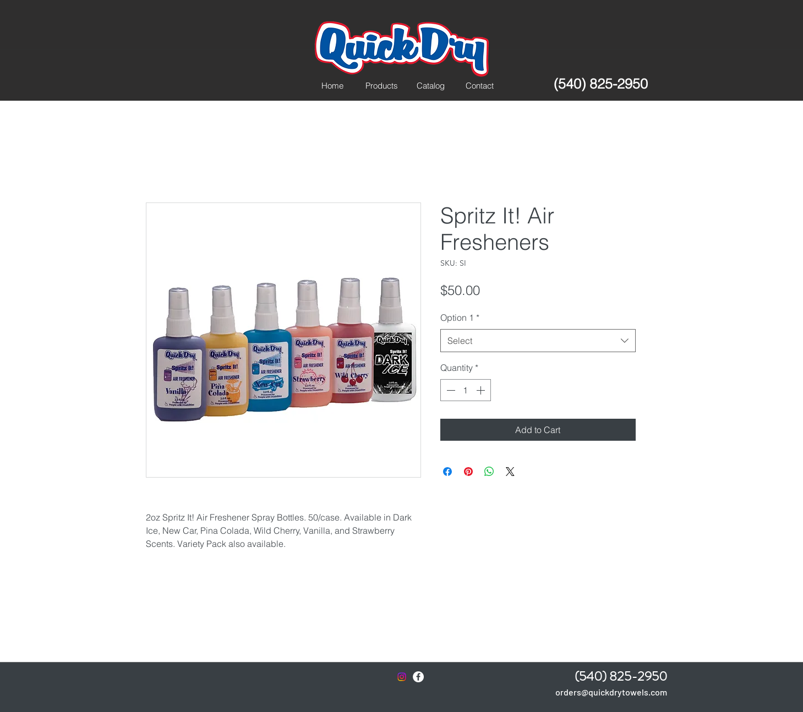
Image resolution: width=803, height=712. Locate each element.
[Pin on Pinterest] (468, 471)
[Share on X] (510, 471)
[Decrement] (449, 390)
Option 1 (459, 317)
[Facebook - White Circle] (418, 676)
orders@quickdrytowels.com (611, 692)
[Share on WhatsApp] (489, 471)
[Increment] (481, 390)
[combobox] (538, 341)
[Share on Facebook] (447, 471)
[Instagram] (401, 676)
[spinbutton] (465, 390)
